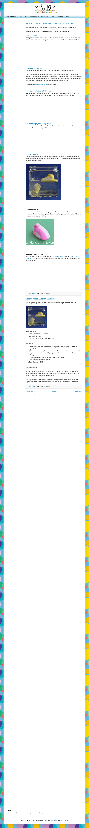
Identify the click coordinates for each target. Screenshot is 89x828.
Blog (20, 16)
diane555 (53, 820)
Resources (60, 16)
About (67, 16)
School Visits (44, 16)
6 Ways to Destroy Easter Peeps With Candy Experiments (50, 23)
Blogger (67, 820)
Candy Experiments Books (31, 16)
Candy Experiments (11, 16)
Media (52, 16)
